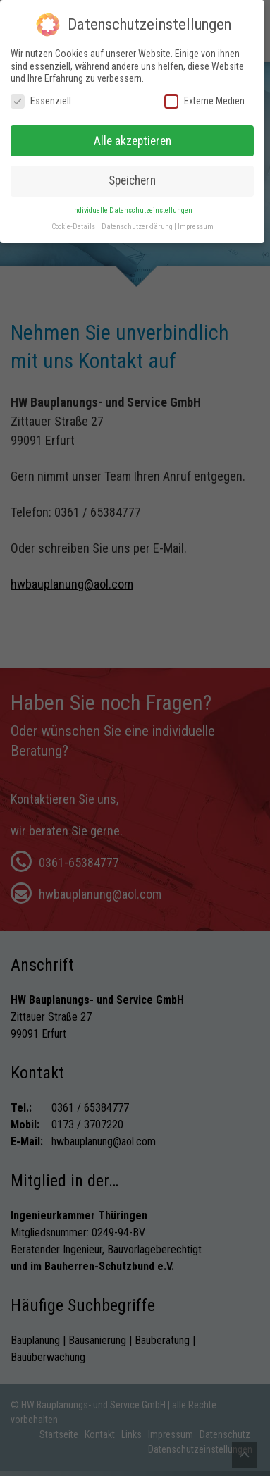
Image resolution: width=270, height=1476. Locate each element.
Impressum (196, 216)
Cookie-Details (73, 216)
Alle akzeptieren (132, 131)
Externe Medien (204, 91)
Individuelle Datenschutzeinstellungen (132, 200)
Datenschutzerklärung (137, 216)
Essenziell (41, 91)
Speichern (132, 171)
